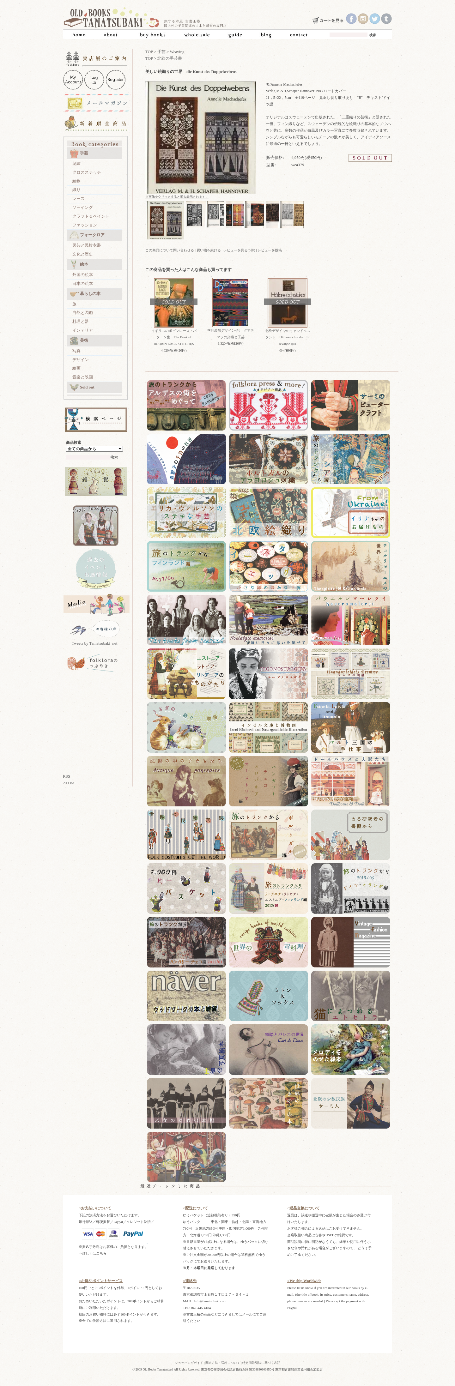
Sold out (82, 387)
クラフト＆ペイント (90, 216)
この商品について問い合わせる (169, 250)
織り (76, 189)
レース (78, 198)
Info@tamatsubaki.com (210, 1301)
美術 (79, 341)
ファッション (84, 225)
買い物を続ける (209, 250)
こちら (101, 1253)
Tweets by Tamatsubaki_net (95, 643)
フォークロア (87, 235)
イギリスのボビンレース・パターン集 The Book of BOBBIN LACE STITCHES (174, 337)
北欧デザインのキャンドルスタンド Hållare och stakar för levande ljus (287, 337)
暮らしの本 (85, 294)
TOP (149, 51)
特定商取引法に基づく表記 (261, 1363)
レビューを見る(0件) (239, 250)
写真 (76, 350)
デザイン (80, 359)
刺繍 (76, 163)
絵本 (79, 264)
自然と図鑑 (82, 312)
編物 (76, 181)
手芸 (79, 153)
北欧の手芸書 (169, 58)
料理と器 (80, 321)
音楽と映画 (82, 377)
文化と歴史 (82, 254)
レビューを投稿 (270, 250)
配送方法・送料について (222, 1363)
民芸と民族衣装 (86, 245)
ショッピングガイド (189, 1363)
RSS (66, 776)
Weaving (177, 51)
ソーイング (82, 207)
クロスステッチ (86, 172)
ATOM (69, 782)
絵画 (76, 368)
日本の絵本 (82, 283)
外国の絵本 (82, 274)
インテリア (82, 330)
